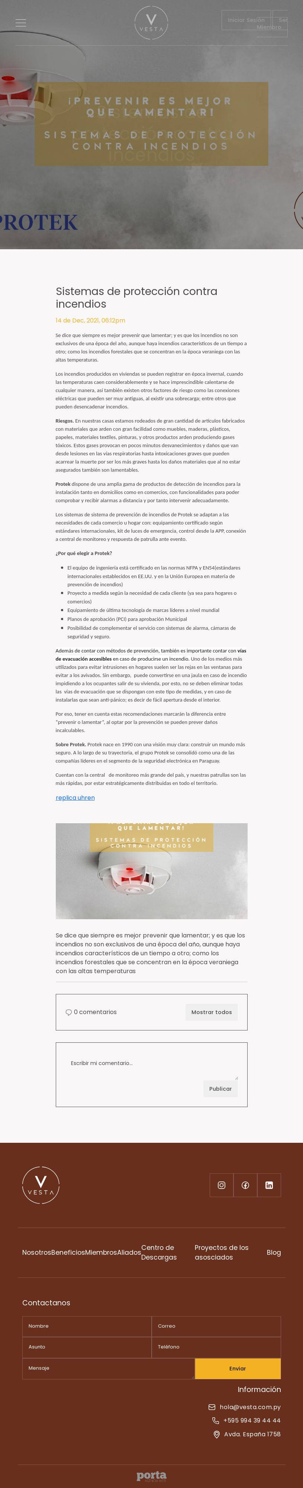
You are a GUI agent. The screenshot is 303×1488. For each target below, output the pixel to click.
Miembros (101, 1252)
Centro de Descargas (159, 1252)
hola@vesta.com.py (245, 1407)
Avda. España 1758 (247, 1434)
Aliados (129, 1252)
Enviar (237, 1368)
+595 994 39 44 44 (246, 1420)
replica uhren (75, 797)
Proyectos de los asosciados (222, 1252)
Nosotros (36, 1252)
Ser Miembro (272, 23)
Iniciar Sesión (246, 20)
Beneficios (68, 1252)
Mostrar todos (211, 1012)
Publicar (220, 1089)
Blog (274, 1252)
